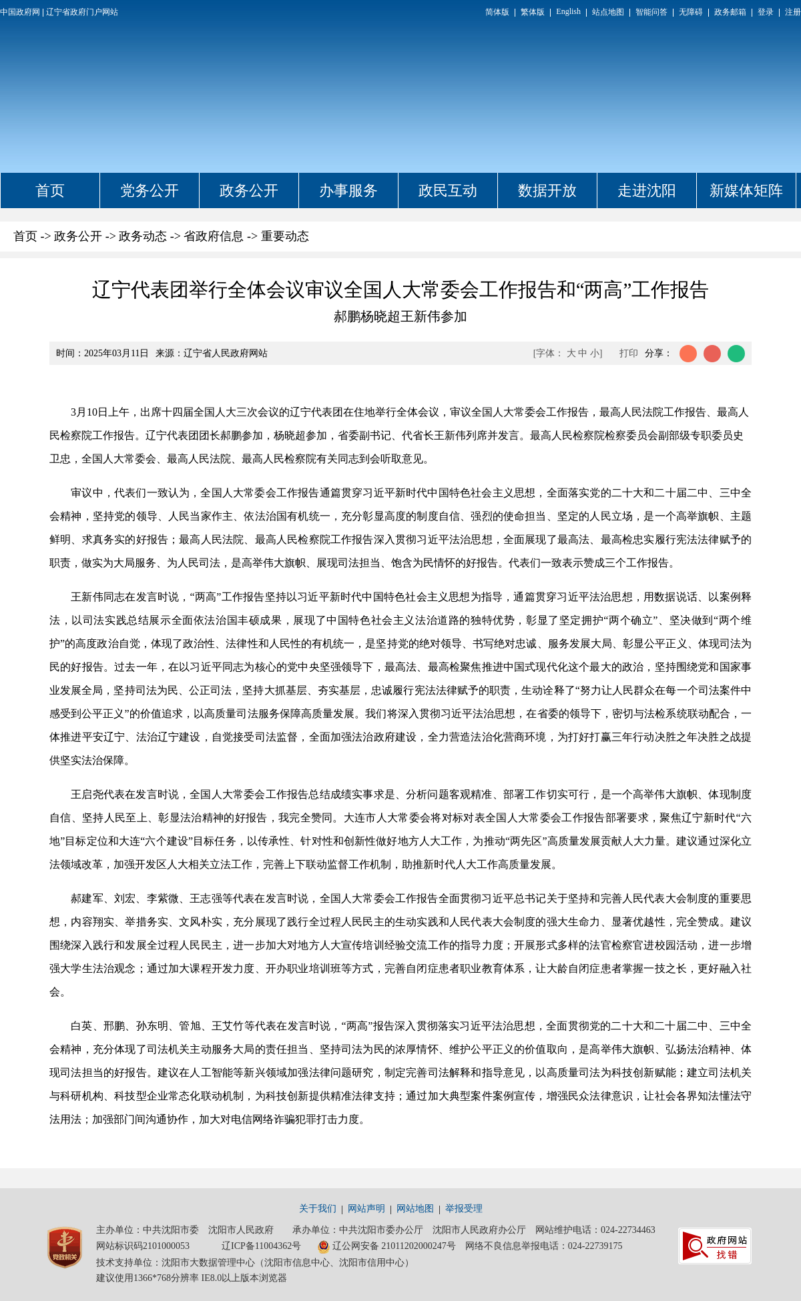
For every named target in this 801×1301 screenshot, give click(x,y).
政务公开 (249, 190)
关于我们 (317, 1209)
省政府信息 (214, 236)
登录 (766, 12)
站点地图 (608, 12)
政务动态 (143, 236)
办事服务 (348, 190)
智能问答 (651, 12)
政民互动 (448, 190)
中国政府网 (20, 12)
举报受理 (464, 1209)
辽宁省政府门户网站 (82, 12)
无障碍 (691, 12)
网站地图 (415, 1209)
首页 (50, 190)
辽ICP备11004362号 (261, 1246)
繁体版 (533, 12)
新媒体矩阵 (746, 190)
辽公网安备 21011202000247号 (386, 1247)
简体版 (497, 12)
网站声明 (366, 1209)
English (568, 11)
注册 (793, 12)
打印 (628, 353)
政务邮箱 (730, 12)
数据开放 (547, 190)
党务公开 (149, 190)
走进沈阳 (646, 190)
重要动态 (285, 236)
